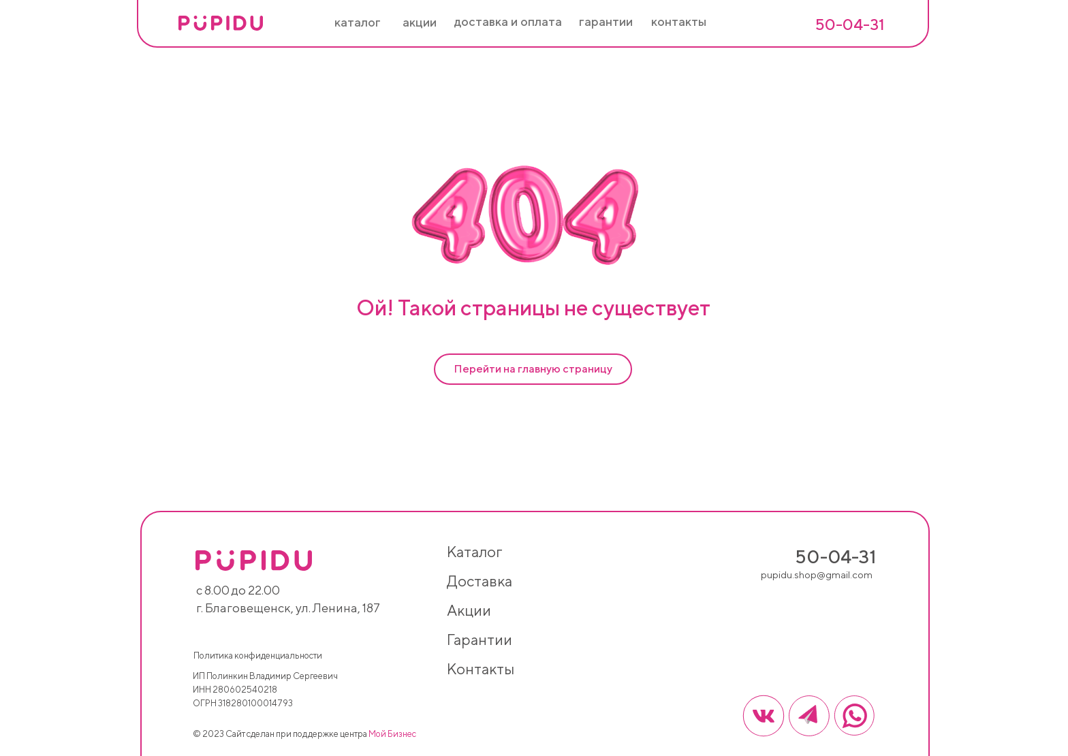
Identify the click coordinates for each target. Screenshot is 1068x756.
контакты (480, 669)
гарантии (479, 639)
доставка (479, 581)
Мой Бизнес (392, 734)
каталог (474, 552)
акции (469, 610)
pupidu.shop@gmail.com (817, 574)
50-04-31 (850, 24)
